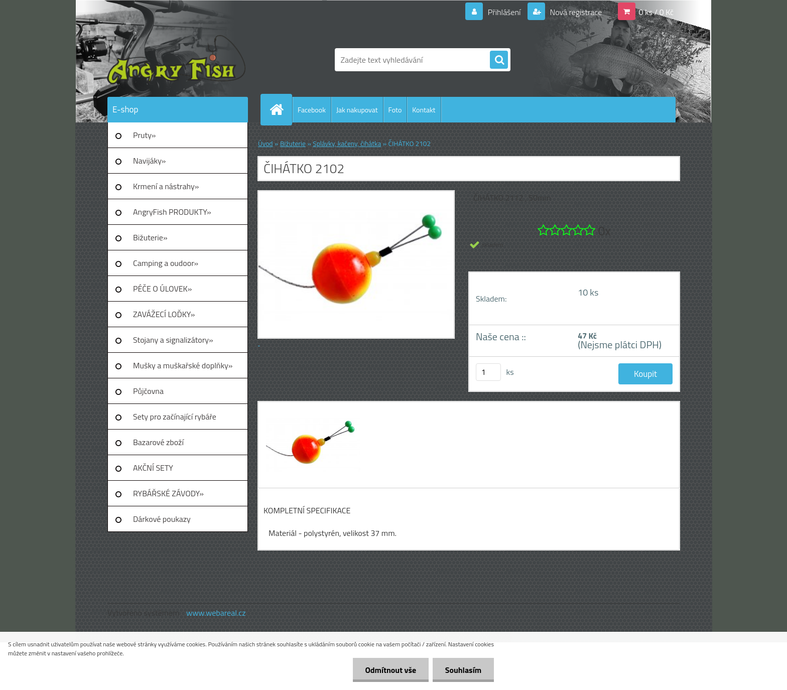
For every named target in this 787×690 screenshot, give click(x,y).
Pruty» (144, 135)
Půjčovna (148, 391)
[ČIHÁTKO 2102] (312, 411)
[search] (499, 60)
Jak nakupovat (357, 109)
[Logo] (176, 60)
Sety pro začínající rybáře (174, 416)
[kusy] (488, 372)
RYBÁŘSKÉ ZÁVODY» (168, 493)
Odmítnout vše (390, 670)
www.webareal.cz (216, 613)
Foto (395, 109)
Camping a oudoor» (165, 263)
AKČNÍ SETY (153, 468)
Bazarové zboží (158, 442)
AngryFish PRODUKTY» (172, 212)
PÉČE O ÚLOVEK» (162, 289)
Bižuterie (293, 144)
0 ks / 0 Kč (656, 12)
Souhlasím (463, 670)
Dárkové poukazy (162, 519)
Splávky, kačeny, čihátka (347, 144)
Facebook (312, 109)
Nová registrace (575, 12)
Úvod (265, 144)
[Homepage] (280, 109)
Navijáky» (149, 161)
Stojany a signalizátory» (173, 340)
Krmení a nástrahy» (166, 186)
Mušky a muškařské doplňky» (182, 365)
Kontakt (423, 109)
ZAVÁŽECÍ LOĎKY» (164, 314)
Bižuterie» (150, 237)
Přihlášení (504, 12)
